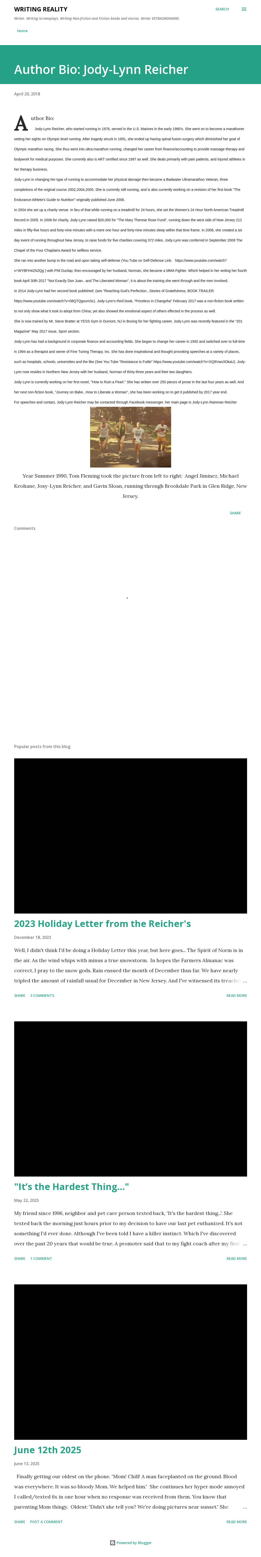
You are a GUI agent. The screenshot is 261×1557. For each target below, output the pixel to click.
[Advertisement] (130, 700)
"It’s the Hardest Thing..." (71, 1186)
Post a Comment (46, 1521)
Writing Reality (40, 9)
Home (22, 30)
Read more (237, 995)
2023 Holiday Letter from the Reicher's (102, 923)
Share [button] (235, 513)
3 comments (42, 995)
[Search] (222, 9)
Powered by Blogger (131, 1542)
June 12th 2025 (48, 1450)
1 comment (41, 1258)
